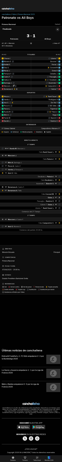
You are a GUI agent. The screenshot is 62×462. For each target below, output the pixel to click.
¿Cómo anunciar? (31, 449)
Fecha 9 (57, 24)
